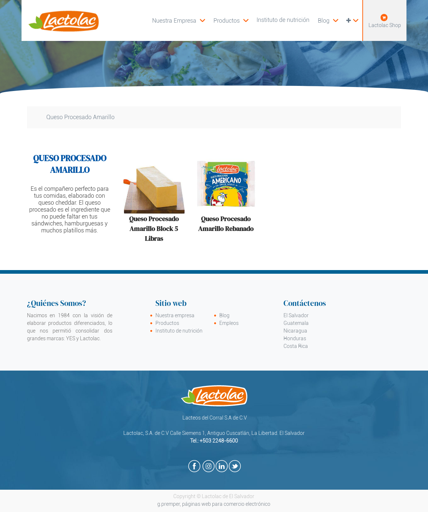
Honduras (295, 338)
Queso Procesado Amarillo (80, 117)
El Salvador (296, 315)
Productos (167, 323)
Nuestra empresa (174, 315)
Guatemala (296, 323)
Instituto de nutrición (179, 331)
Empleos (229, 323)
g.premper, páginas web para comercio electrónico (213, 504)
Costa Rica (296, 346)
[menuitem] (230, 20)
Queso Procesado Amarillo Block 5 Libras (154, 228)
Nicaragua (295, 331)
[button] (352, 20)
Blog (224, 315)
